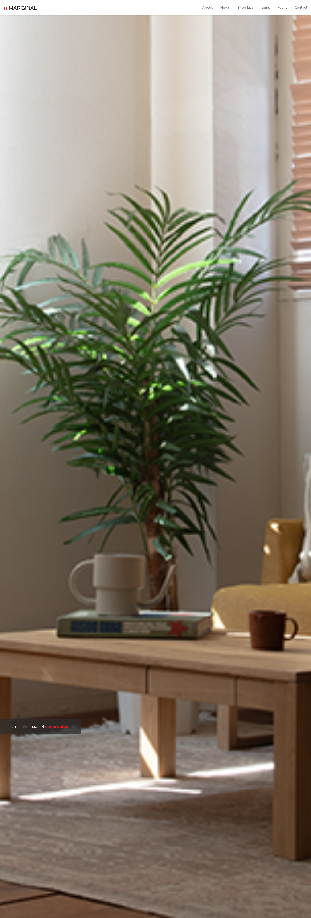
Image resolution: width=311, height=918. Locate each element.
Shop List (245, 7)
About (207, 7)
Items (265, 7)
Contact (301, 7)
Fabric (282, 7)
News (225, 7)
